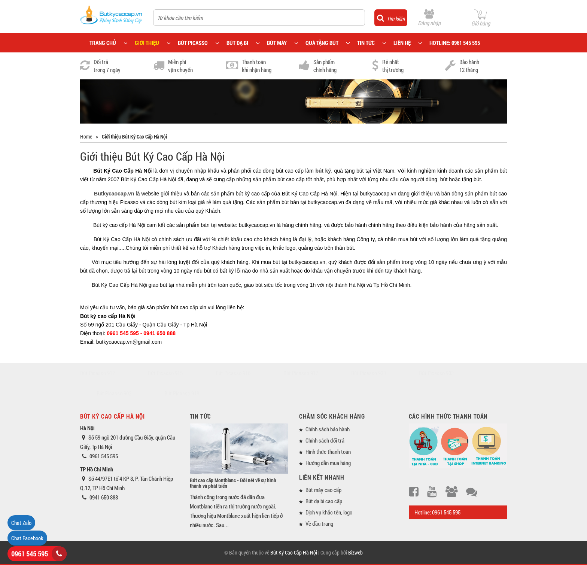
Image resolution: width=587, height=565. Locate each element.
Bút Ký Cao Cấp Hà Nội (293, 552)
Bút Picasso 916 (233, 373)
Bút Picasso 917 (300, 373)
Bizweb (355, 552)
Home (86, 136)
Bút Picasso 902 (114, 393)
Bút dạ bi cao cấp (323, 501)
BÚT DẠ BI (237, 42)
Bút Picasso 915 (165, 373)
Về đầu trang (319, 523)
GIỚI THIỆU (147, 42)
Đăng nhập (429, 23)
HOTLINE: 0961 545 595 (454, 42)
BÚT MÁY (277, 42)
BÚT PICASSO (193, 42)
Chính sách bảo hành (327, 429)
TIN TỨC (366, 42)
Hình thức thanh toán (328, 451)
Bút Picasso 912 (97, 373)
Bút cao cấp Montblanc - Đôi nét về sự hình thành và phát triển (233, 483)
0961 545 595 (29, 553)
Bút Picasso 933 (368, 373)
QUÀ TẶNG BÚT (321, 42)
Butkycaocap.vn (114, 194)
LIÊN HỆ (402, 42)
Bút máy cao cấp (323, 489)
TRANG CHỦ (102, 42)
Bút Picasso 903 (436, 373)
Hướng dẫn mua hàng (328, 463)
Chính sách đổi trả (324, 440)
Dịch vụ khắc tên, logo (328, 512)
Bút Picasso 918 (181, 393)
